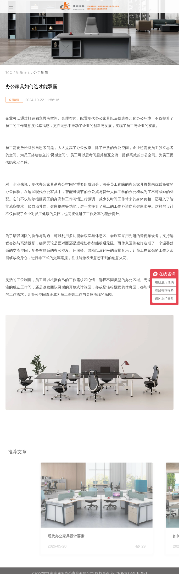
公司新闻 (14, 99)
